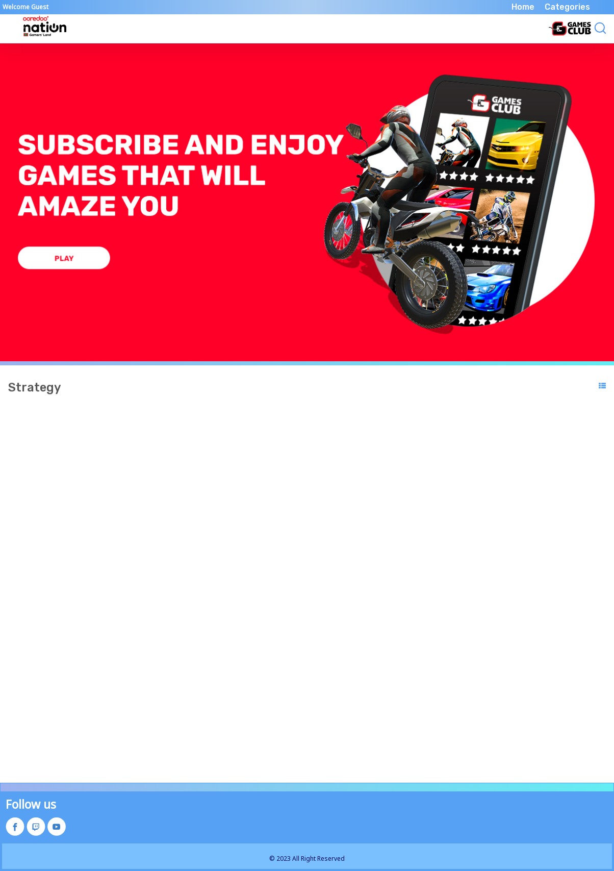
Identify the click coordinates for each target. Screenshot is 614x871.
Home (522, 7)
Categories (567, 7)
